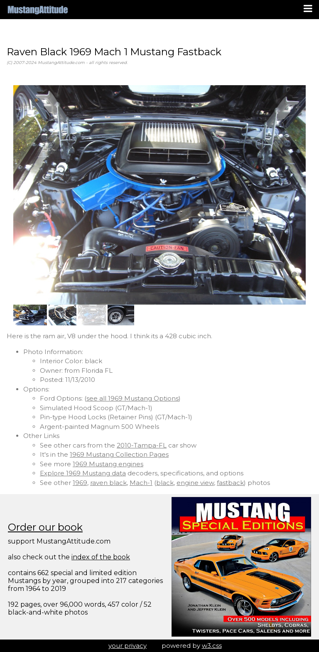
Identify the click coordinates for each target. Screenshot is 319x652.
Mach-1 (141, 483)
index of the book (100, 557)
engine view (195, 483)
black (165, 483)
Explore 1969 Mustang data (83, 473)
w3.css (212, 646)
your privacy (127, 646)
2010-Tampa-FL (142, 445)
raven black (108, 483)
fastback (230, 483)
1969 (80, 483)
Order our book (45, 527)
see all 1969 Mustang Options (132, 398)
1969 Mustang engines (108, 464)
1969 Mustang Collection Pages (119, 454)
